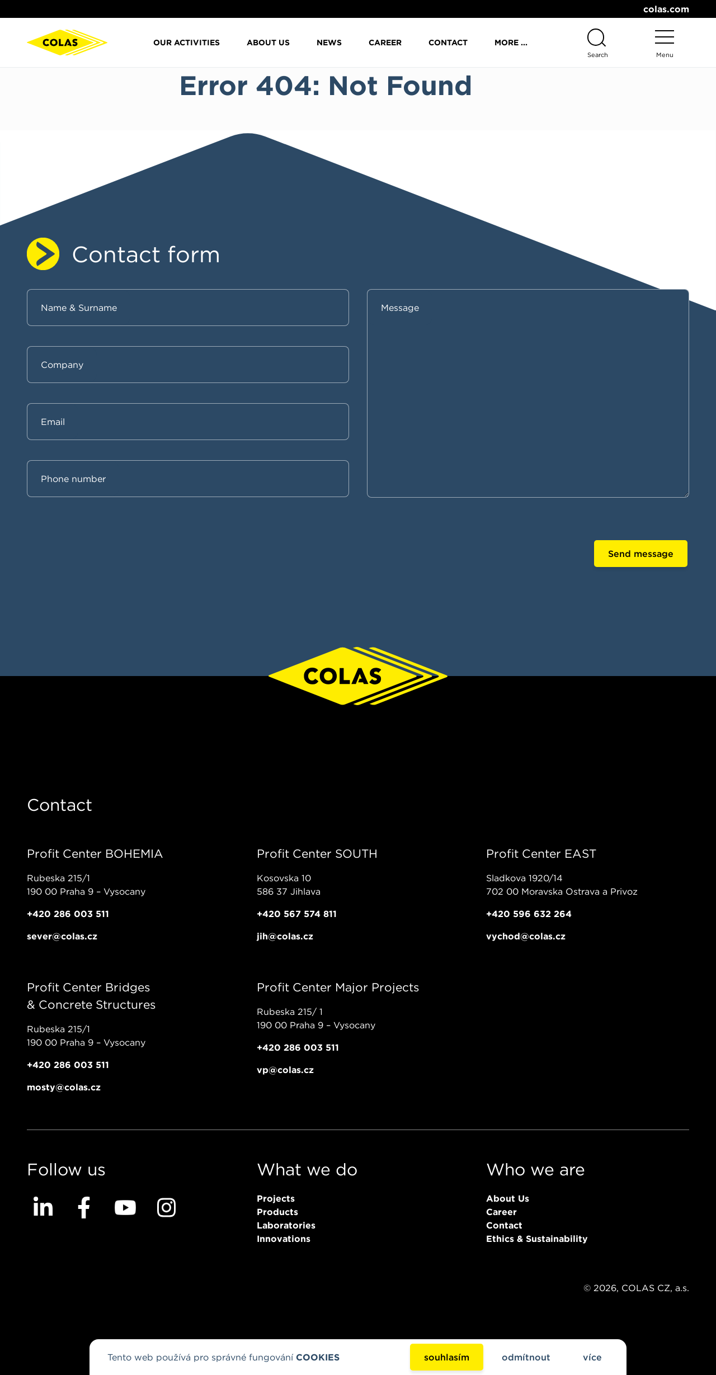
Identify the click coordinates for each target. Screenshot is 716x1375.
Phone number (73, 478)
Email (53, 421)
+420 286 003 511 (68, 913)
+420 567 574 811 (297, 913)
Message (400, 307)
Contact (448, 42)
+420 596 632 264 (529, 913)
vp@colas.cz (285, 1069)
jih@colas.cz (285, 936)
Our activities (186, 42)
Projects (276, 1198)
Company (62, 364)
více (592, 1357)
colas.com (666, 9)
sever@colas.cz (62, 936)
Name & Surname (79, 307)
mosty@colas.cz (64, 1087)
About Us (268, 42)
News (329, 42)
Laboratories (286, 1225)
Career (385, 42)
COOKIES (318, 1357)
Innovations (283, 1238)
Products (277, 1211)
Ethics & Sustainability (537, 1238)
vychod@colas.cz (526, 936)
